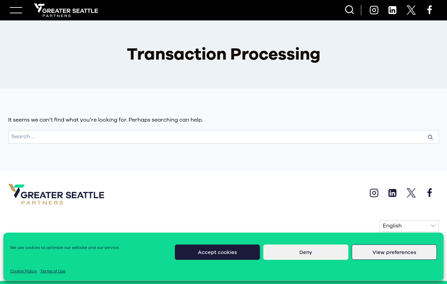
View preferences (394, 252)
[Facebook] (429, 10)
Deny (305, 252)
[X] (411, 10)
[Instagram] (374, 10)
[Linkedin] (392, 10)
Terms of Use (53, 271)
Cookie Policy (23, 271)
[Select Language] (409, 226)
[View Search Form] (349, 10)
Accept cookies (217, 252)
